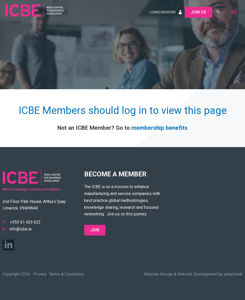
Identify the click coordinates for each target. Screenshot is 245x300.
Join (94, 230)
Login (154, 12)
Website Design (158, 274)
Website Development (197, 274)
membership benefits (159, 127)
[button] (218, 12)
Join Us (198, 12)
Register (168, 12)
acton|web (233, 274)
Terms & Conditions (66, 274)
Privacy (39, 274)
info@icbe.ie (20, 229)
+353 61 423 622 (25, 222)
